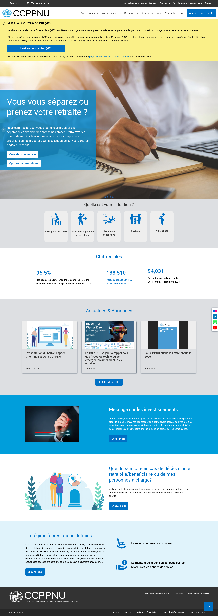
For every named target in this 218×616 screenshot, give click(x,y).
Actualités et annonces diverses (140, 3)
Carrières (179, 594)
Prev (3, 129)
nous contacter (121, 56)
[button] (13, 3)
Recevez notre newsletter (189, 3)
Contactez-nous (174, 13)
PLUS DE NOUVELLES (109, 382)
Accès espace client (200, 13)
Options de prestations (23, 163)
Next (214, 129)
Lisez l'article (118, 438)
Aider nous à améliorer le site (156, 594)
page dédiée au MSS (99, 56)
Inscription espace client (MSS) (36, 48)
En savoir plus (118, 506)
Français (14, 3)
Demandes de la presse (198, 594)
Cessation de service (22, 154)
